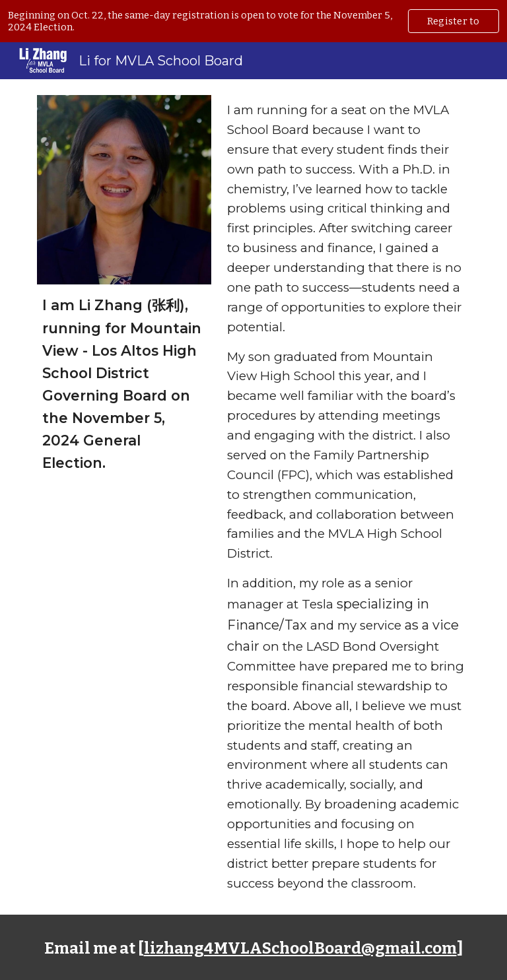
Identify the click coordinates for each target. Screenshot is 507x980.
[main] (124, 383)
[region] (253, 21)
